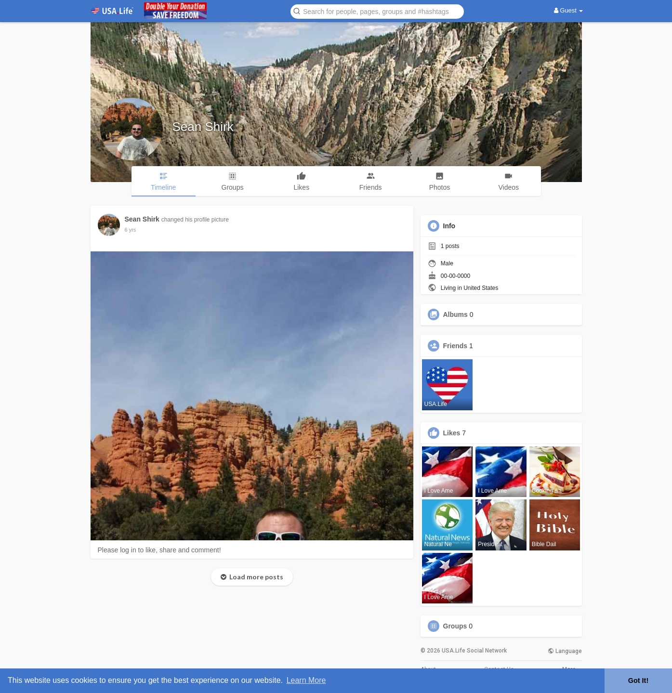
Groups (455, 626)
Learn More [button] (306, 680)
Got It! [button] (638, 680)
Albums (455, 314)
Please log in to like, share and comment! (159, 550)
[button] (377, 11)
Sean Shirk (203, 126)
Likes (452, 433)
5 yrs (130, 230)
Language (565, 651)
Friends (455, 346)
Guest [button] (568, 10)
